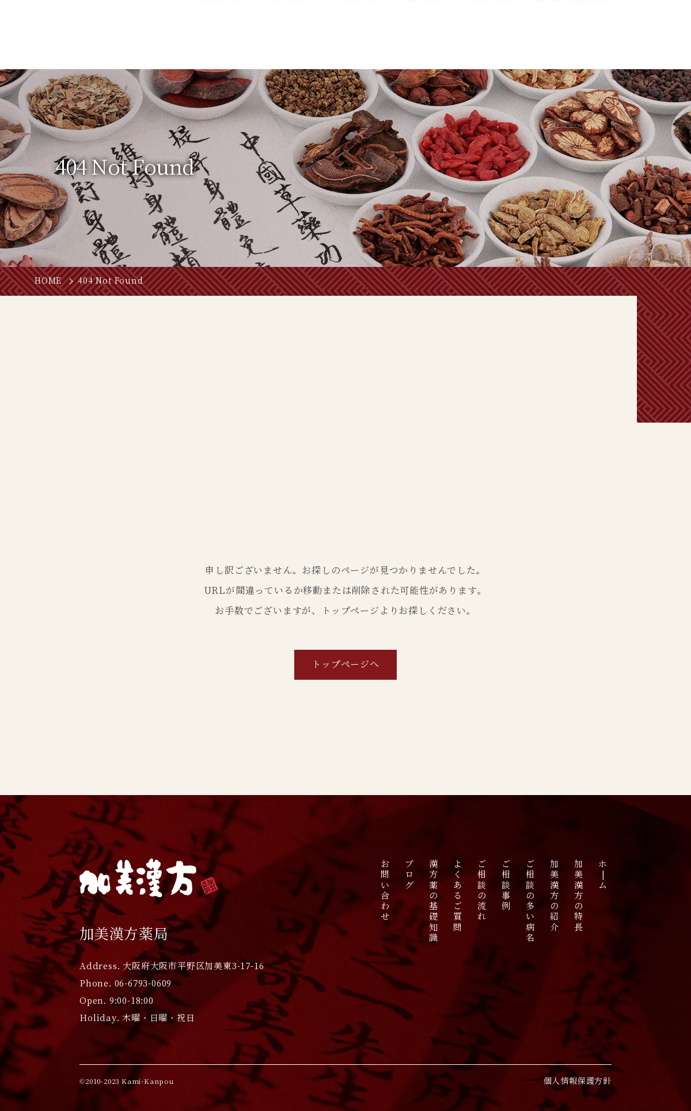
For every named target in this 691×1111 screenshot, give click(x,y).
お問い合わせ (384, 890)
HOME (48, 281)
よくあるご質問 (457, 895)
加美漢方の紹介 (554, 895)
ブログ (409, 874)
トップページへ (345, 664)
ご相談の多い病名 (530, 900)
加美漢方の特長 (578, 895)
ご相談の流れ (481, 890)
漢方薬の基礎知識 (433, 900)
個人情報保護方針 (578, 1081)
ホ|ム (602, 874)
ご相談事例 (505, 884)
